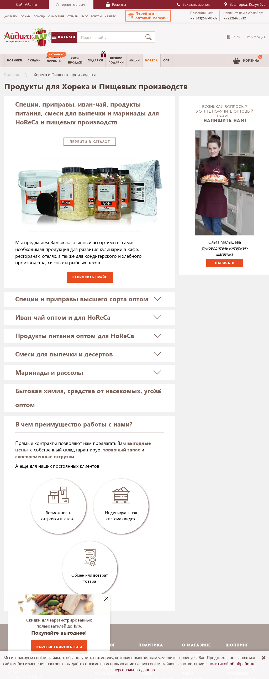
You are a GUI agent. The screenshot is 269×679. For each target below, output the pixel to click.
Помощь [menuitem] (39, 16)
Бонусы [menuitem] (96, 16)
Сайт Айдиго (26, 4)
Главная (11, 74)
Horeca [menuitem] (151, 60)
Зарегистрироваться (59, 647)
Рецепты (116, 4)
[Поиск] (149, 37)
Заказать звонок (193, 4)
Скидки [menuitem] (34, 60)
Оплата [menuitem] (26, 16)
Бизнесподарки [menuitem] (116, 60)
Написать (224, 263)
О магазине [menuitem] (56, 16)
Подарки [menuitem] (97, 58)
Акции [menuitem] (134, 60)
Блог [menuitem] (84, 16)
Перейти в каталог (90, 142)
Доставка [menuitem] (11, 16)
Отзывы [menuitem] (72, 16)
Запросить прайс (89, 277)
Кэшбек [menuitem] (110, 16)
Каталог (64, 37)
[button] (148, 16)
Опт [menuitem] (166, 60)
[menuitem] (54, 60)
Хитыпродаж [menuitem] (75, 60)
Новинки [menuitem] (14, 60)
